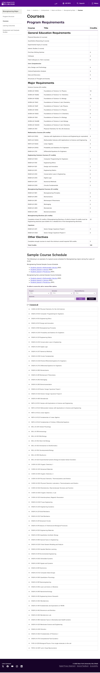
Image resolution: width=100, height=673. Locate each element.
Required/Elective (79, 291)
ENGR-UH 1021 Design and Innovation (42, 324)
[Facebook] (8, 667)
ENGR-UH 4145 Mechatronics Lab (41, 616)
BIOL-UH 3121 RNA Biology (39, 437)
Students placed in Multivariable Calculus (43, 268)
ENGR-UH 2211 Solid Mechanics (40, 512)
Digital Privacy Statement (67, 666)
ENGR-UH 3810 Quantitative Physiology (43, 578)
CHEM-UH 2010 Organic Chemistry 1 (42, 465)
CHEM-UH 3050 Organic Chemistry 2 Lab (43, 493)
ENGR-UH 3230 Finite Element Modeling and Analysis (47, 545)
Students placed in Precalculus (40, 272)
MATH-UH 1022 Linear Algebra (40, 413)
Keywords (31, 297)
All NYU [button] (65, 4)
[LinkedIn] (22, 667)
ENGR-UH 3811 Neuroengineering (41, 583)
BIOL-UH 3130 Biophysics (38, 455)
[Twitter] (3, 667)
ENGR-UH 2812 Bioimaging (39, 380)
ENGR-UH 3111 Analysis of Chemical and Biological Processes (49, 526)
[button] (81, 4)
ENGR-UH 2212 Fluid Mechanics (40, 517)
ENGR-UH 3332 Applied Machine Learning (43, 550)
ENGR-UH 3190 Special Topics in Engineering (44, 540)
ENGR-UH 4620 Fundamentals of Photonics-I (44, 634)
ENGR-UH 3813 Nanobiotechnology (41, 592)
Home (28, 11)
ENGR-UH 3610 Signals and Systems (42, 564)
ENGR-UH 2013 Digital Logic (39, 347)
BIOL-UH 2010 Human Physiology (41, 427)
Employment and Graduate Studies (11, 32)
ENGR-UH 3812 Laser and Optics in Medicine (44, 587)
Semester (54, 291)
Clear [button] (80, 299)
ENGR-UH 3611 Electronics (39, 568)
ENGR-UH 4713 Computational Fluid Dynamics (44, 639)
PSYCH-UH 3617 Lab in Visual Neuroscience (44, 648)
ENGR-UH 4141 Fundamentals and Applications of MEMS (47, 606)
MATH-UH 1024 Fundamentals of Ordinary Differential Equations (50, 423)
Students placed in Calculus (39, 270)
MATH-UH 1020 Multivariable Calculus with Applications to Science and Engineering (56, 408)
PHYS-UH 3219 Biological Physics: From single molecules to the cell (51, 644)
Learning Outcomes (9, 26)
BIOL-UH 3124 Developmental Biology (42, 451)
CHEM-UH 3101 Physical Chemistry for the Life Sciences (48, 310)
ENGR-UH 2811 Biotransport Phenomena (43, 375)
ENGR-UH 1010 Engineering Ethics (41, 319)
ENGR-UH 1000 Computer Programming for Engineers (47, 314)
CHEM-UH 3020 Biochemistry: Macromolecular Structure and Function (52, 488)
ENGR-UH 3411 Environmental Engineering (43, 554)
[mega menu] (94, 3)
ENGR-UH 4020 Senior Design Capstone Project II (46, 394)
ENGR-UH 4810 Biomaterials (39, 399)
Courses (5, 21)
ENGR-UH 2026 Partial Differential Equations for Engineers (48, 361)
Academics (36, 11)
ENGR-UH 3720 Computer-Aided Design (43, 573)
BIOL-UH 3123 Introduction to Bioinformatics (44, 446)
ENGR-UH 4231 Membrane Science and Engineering (46, 625)
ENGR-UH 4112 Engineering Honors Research (44, 597)
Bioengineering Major (69, 11)
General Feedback (83, 666)
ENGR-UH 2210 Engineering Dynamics (42, 507)
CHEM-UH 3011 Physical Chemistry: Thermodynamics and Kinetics (51, 479)
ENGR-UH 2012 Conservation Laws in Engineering (46, 343)
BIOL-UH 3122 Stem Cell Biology (40, 441)
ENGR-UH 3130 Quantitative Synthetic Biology (44, 536)
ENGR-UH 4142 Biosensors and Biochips (43, 611)
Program (31, 291)
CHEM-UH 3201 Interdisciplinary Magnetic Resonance (47, 498)
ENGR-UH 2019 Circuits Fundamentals (42, 357)
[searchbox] (40, 293)
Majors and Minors (56, 11)
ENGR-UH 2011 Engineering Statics (41, 338)
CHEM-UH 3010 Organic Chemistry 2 (42, 474)
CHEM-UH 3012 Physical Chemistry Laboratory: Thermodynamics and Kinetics (54, 484)
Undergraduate (45, 11)
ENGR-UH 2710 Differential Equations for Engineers (46, 366)
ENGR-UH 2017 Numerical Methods (41, 352)
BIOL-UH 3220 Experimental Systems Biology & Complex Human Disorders (53, 460)
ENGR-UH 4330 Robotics (38, 630)
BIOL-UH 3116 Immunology (38, 432)
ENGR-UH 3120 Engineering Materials (42, 531)
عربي (55, 4)
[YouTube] (12, 667)
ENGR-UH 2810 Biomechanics (40, 371)
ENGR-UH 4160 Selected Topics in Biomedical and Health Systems (51, 620)
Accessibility (94, 666)
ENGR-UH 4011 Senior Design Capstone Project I (45, 390)
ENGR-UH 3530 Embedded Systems (42, 559)
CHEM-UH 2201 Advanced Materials (42, 470)
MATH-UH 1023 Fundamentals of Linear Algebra (45, 418)
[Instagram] (17, 667)
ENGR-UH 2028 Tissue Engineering (41, 503)
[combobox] (39, 293)
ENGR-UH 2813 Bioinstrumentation (41, 385)
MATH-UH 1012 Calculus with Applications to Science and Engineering (52, 404)
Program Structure (8, 17)
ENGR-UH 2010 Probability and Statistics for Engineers (47, 333)
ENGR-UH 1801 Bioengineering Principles (43, 328)
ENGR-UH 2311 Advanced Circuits (41, 521)
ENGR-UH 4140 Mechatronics (40, 601)
